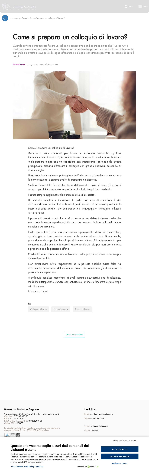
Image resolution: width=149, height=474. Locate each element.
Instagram (103, 426)
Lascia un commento (74, 335)
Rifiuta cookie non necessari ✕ (125, 440)
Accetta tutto (119, 449)
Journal (25, 18)
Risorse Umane (19, 64)
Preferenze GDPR (119, 463)
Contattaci (90, 409)
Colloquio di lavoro (38, 309)
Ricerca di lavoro (82, 309)
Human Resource (61, 309)
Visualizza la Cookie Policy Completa (27, 467)
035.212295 (98, 419)
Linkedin (94, 426)
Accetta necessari (119, 456)
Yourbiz (95, 431)
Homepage (15, 18)
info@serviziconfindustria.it (101, 414)
